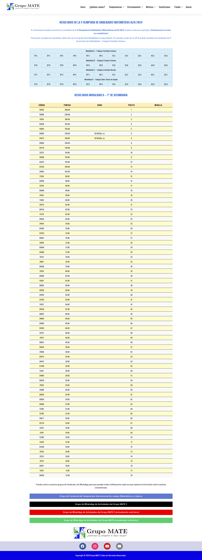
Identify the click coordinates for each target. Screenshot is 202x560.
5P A (87, 55)
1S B (113, 65)
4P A (74, 55)
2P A (48, 55)
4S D (152, 84)
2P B (48, 65)
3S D (139, 84)
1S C (113, 74)
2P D (48, 84)
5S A (166, 55)
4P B (74, 65)
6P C (101, 74)
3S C (139, 74)
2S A (126, 55)
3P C (61, 74)
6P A (101, 55)
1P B (35, 65)
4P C (74, 74)
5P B (88, 65)
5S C (166, 74)
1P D (35, 84)
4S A (152, 55)
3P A (61, 55)
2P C (48, 74)
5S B (166, 65)
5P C (88, 74)
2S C (126, 74)
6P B (101, 65)
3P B (61, 65)
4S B (152, 65)
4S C (152, 74)
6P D (101, 84)
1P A (35, 55)
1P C (35, 74)
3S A (139, 55)
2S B (126, 65)
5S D (166, 84)
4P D (74, 84)
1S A (113, 55)
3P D (61, 84)
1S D (113, 84)
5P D (88, 84)
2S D (126, 84)
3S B (139, 65)
